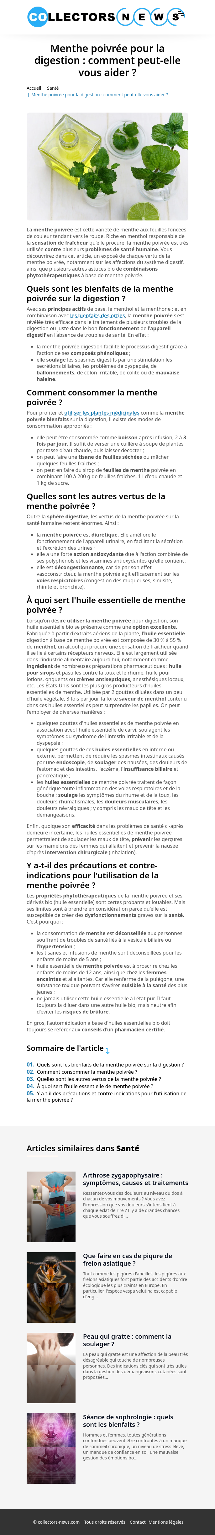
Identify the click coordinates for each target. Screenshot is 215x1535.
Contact (138, 1522)
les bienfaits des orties (97, 315)
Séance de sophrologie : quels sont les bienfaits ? (128, 1421)
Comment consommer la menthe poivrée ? (82, 1071)
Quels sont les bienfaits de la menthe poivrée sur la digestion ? (105, 1064)
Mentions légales (166, 1522)
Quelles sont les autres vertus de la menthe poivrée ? (94, 1079)
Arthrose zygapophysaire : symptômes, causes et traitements (135, 1179)
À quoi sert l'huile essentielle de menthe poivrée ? (90, 1086)
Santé (53, 88)
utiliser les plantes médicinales (101, 412)
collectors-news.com (59, 1522)
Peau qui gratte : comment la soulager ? (127, 1340)
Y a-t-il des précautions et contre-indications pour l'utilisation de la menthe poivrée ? (106, 1097)
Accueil (34, 88)
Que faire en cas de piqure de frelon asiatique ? (127, 1260)
